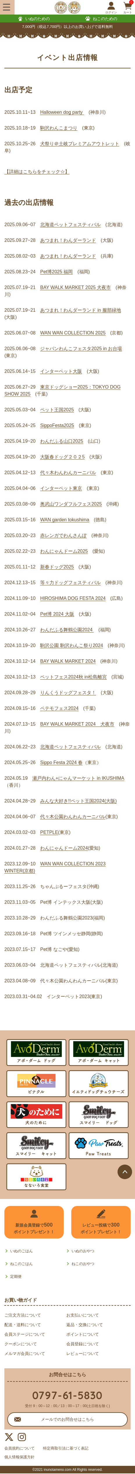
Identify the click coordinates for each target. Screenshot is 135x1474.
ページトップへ (125, 1172)
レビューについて (82, 1353)
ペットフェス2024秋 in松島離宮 (73, 676)
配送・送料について (22, 1324)
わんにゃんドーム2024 (64, 848)
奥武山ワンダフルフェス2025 (71, 504)
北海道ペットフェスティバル (70, 224)
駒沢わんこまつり (58, 127)
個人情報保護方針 (20, 1457)
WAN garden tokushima (64, 519)
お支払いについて (82, 1315)
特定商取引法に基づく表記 (70, 1448)
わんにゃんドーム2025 (64, 551)
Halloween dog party (62, 112)
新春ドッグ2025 (57, 566)
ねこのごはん (21, 1264)
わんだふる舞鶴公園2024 (67, 629)
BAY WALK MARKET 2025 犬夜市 (75, 287)
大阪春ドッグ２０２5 (62, 456)
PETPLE (49, 832)
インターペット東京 (61, 488)
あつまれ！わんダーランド (68, 240)
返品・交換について (84, 1324)
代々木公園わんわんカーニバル (72, 816)
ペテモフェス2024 (59, 708)
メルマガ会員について (24, 1353)
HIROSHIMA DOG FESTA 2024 (73, 598)
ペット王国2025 (57, 409)
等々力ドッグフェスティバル (70, 582)
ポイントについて (82, 1334)
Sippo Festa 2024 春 (61, 762)
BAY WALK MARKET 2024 (68, 661)
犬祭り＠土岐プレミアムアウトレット (79, 143)
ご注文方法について (22, 1315)
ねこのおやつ (83, 1264)
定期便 (16, 1276)
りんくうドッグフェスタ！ (68, 692)
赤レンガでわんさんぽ (63, 535)
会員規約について (20, 1448)
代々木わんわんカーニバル (68, 472)
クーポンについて (20, 1344)
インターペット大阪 (61, 371)
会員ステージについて (24, 1334)
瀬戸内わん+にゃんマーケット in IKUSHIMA (78, 778)
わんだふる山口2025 (61, 441)
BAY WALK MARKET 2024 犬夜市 (77, 724)
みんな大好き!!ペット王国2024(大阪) (78, 800)
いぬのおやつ (83, 1251)
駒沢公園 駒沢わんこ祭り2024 (71, 645)
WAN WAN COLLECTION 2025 (73, 332)
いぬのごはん (21, 1251)
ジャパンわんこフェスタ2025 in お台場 (81, 348)
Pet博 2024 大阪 (57, 614)
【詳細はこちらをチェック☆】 (37, 171)
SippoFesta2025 (57, 425)
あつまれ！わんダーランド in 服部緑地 (80, 310)
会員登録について (82, 1344)
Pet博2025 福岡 (56, 271)
